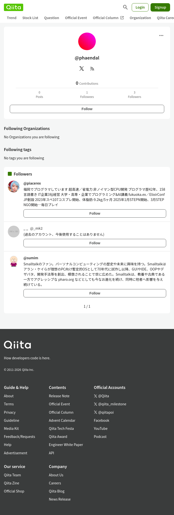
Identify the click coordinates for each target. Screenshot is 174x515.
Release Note (59, 395)
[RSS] (92, 68)
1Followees (87, 94)
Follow (87, 109)
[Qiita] (13, 7)
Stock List (30, 17)
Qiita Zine (11, 482)
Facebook (101, 420)
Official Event (76, 17)
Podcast (100, 436)
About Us (56, 474)
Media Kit (11, 428)
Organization (140, 17)
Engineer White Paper (66, 444)
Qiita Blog (57, 491)
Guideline (11, 420)
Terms (9, 403)
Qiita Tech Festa (61, 428)
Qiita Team (12, 474)
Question (51, 17)
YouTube (101, 428)
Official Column (108, 17)
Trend (11, 17)
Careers (55, 482)
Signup (160, 7)
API (51, 452)
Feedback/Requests (19, 436)
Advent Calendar (62, 420)
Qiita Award (58, 436)
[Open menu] (161, 35)
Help (7, 444)
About (8, 395)
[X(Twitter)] (81, 68)
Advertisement (15, 452)
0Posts (39, 94)
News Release (60, 499)
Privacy (9, 412)
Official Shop (14, 491)
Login (140, 7)
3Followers (134, 94)
